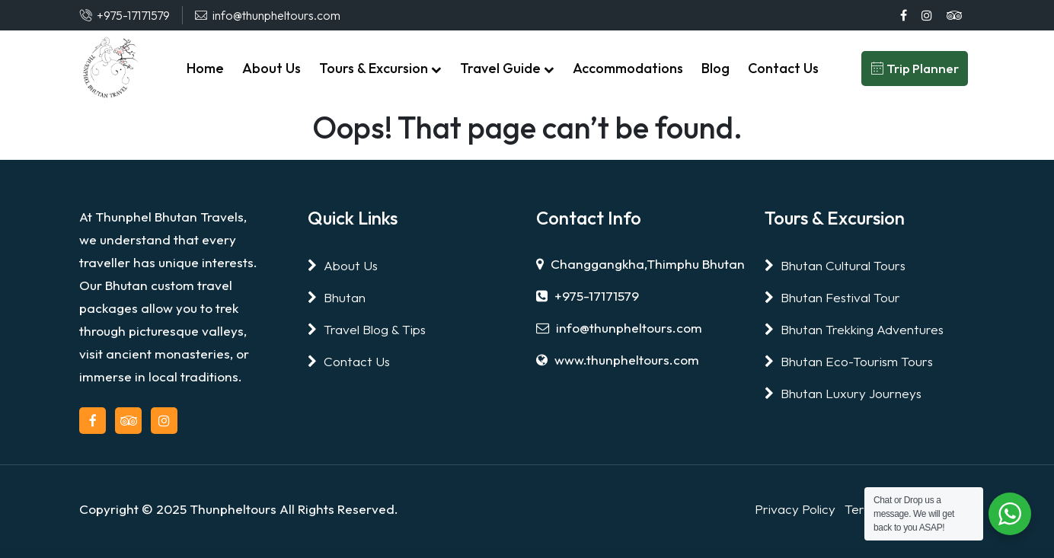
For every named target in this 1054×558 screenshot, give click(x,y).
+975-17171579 (587, 296)
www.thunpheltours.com (617, 360)
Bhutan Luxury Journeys (843, 393)
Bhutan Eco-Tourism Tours (849, 361)
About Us (343, 265)
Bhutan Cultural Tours (835, 265)
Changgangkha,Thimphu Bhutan (640, 264)
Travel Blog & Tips (367, 329)
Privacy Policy (795, 509)
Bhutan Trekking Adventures (854, 329)
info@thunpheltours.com (619, 328)
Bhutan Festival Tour (832, 297)
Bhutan (337, 297)
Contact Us (349, 361)
